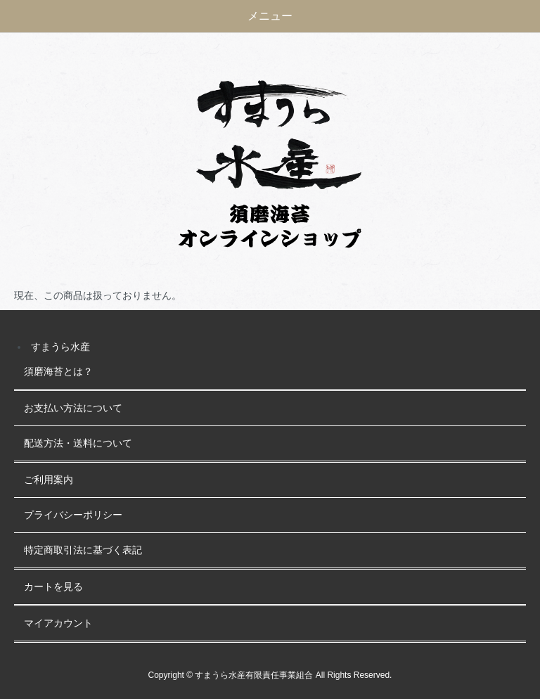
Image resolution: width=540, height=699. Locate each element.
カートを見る (53, 587)
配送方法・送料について (78, 443)
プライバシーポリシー (73, 515)
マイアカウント (58, 623)
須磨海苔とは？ (58, 371)
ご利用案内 (48, 480)
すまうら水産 (60, 347)
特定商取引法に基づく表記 (83, 550)
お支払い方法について (73, 408)
